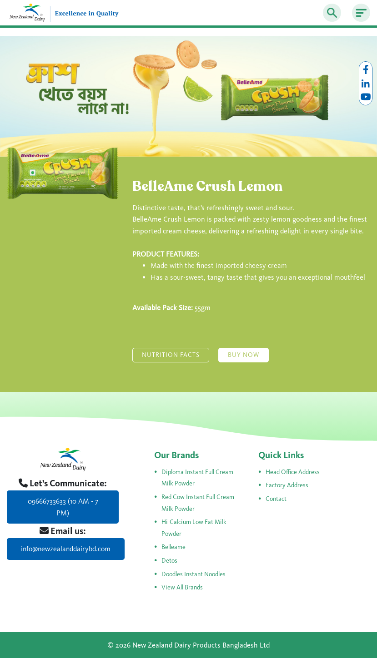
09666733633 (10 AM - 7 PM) (63, 507)
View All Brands (182, 587)
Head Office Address (293, 472)
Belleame (173, 547)
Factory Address (287, 485)
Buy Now (243, 355)
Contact (276, 499)
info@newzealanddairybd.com (66, 548)
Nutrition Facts (171, 355)
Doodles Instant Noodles (193, 574)
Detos (169, 560)
